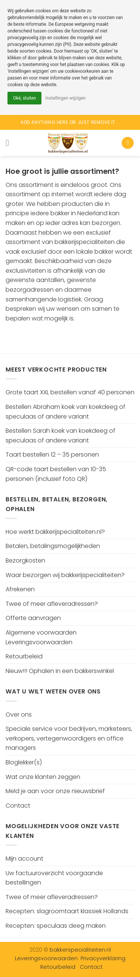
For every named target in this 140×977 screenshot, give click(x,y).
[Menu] (10, 143)
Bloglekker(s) (24, 762)
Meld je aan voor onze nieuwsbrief (55, 791)
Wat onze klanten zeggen (43, 777)
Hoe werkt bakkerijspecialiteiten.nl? (55, 531)
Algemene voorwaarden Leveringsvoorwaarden (41, 637)
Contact (18, 805)
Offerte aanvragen (33, 618)
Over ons (19, 714)
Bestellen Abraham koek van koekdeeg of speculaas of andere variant (65, 412)
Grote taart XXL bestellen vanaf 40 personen (70, 392)
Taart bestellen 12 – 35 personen (52, 454)
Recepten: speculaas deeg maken (56, 925)
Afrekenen (20, 589)
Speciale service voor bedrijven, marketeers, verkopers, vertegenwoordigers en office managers (69, 738)
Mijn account (24, 858)
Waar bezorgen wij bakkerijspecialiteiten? (65, 575)
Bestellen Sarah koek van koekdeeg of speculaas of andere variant (60, 435)
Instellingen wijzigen (65, 98)
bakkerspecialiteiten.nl (80, 949)
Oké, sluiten (24, 98)
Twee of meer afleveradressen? (52, 603)
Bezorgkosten (25, 560)
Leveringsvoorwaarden (46, 958)
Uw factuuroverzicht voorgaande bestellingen (54, 878)
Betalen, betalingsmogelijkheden (53, 546)
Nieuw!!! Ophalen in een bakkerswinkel (60, 671)
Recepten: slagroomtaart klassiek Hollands (67, 911)
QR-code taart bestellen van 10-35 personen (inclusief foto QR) (56, 474)
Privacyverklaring (103, 958)
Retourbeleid (24, 656)
